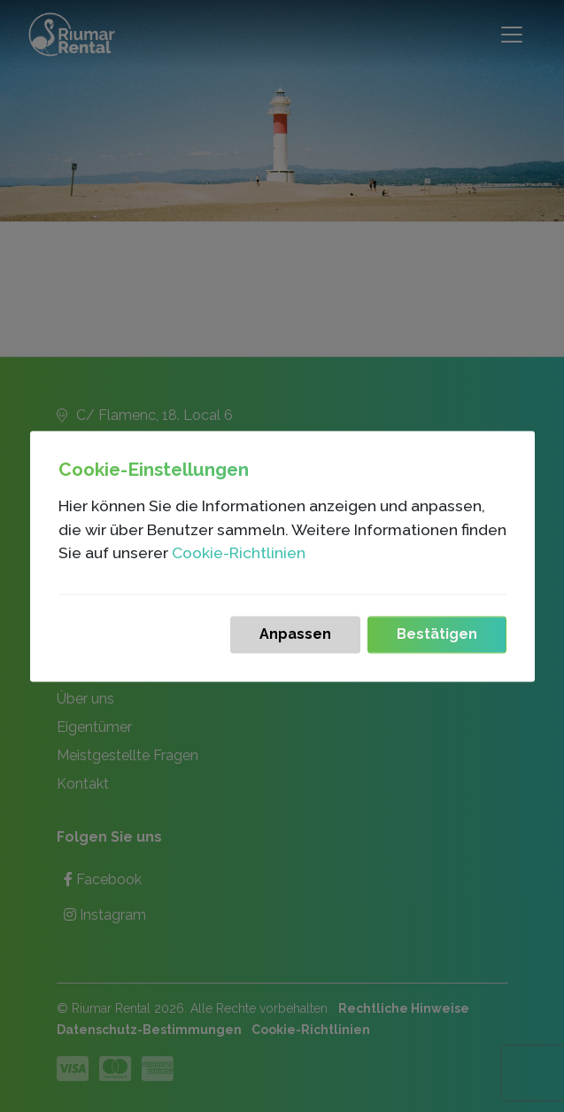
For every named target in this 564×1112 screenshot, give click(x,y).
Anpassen (295, 625)
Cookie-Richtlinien (238, 544)
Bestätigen (437, 625)
